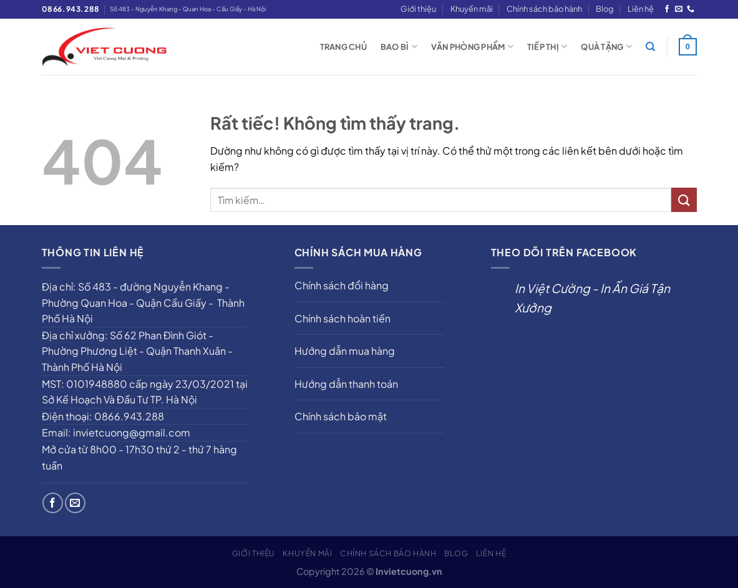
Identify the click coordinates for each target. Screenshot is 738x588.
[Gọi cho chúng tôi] (690, 9)
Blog (604, 9)
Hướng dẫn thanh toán (346, 383)
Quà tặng (606, 46)
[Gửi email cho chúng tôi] (678, 9)
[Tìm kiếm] (650, 47)
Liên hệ (641, 9)
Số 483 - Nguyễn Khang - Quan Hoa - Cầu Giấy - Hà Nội (188, 8)
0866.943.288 (71, 9)
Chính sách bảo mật (340, 416)
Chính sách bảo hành (544, 9)
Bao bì (399, 46)
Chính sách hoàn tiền (342, 318)
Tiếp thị (547, 46)
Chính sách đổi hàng (341, 285)
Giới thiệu (418, 9)
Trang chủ (343, 47)
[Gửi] (683, 200)
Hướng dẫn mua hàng (344, 350)
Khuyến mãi (471, 9)
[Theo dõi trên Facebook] (667, 9)
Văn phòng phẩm (472, 46)
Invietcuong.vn (409, 571)
